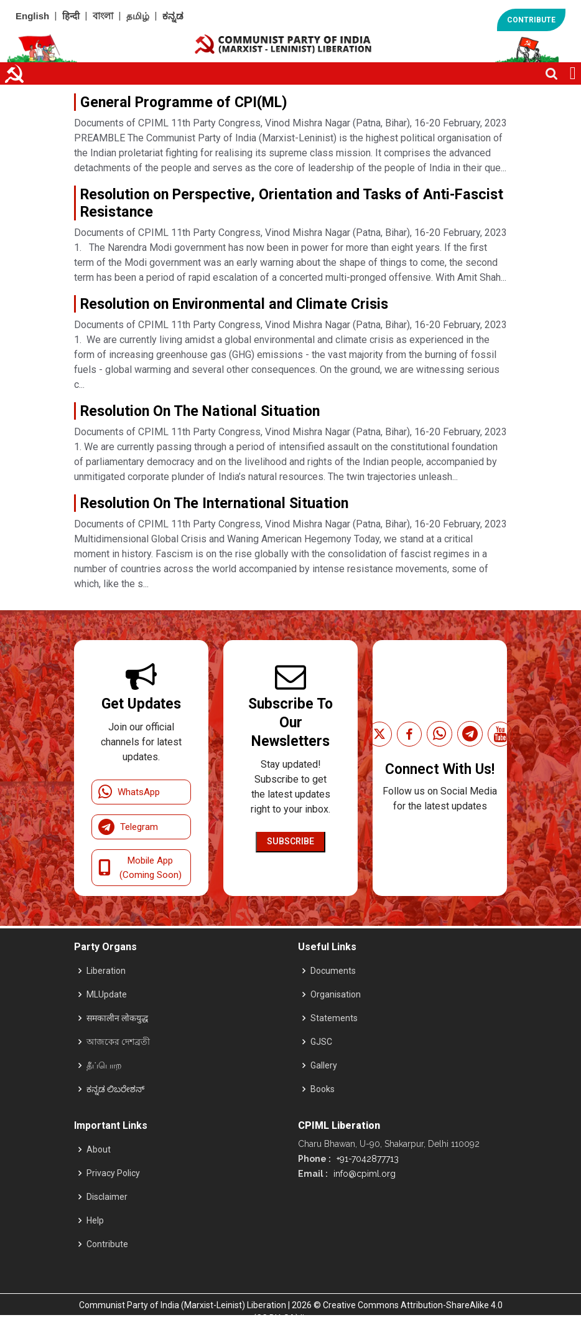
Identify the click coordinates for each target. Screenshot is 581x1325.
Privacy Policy (113, 1173)
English (32, 16)
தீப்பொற (104, 1065)
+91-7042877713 (366, 1159)
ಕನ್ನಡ (173, 16)
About (98, 1149)
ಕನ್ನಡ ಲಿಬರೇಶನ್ (115, 1089)
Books (322, 1089)
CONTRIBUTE (531, 20)
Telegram (128, 827)
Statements (334, 1018)
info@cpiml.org (363, 1174)
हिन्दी (71, 16)
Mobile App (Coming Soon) (140, 867)
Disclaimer (107, 1196)
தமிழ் (137, 16)
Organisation (335, 994)
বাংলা (103, 16)
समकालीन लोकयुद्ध (117, 1018)
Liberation (106, 970)
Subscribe (290, 841)
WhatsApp (129, 792)
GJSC (321, 1041)
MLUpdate (106, 994)
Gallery (323, 1065)
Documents (333, 970)
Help (95, 1220)
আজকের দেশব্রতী (118, 1041)
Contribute (107, 1244)
